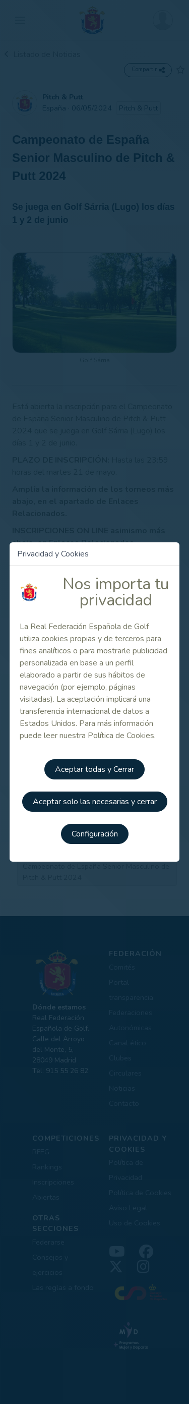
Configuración (95, 833)
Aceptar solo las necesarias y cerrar (95, 801)
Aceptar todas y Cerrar (94, 769)
